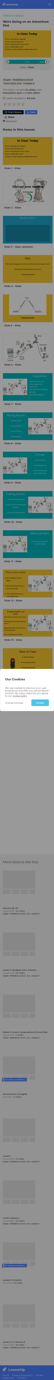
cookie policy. (20, 696)
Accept (40, 703)
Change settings (14, 702)
